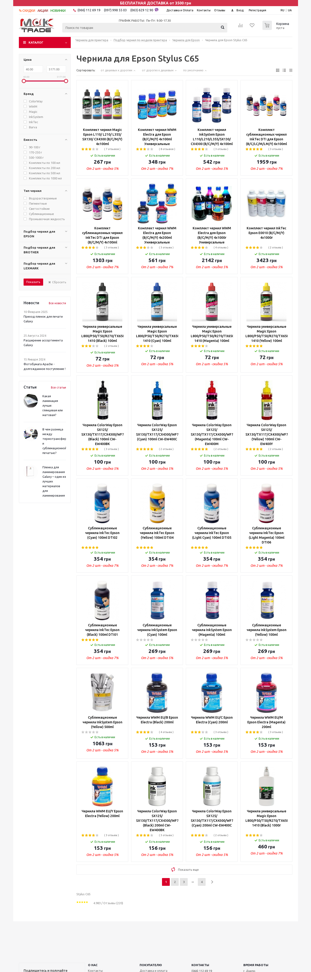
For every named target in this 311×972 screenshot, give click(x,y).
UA (290, 10)
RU (282, 10)
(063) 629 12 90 (144, 10)
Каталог (36, 42)
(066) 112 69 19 (89, 10)
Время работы (255, 965)
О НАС (93, 965)
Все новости (57, 303)
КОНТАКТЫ (200, 965)
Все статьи (58, 387)
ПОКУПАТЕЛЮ (151, 965)
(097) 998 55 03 (115, 10)
